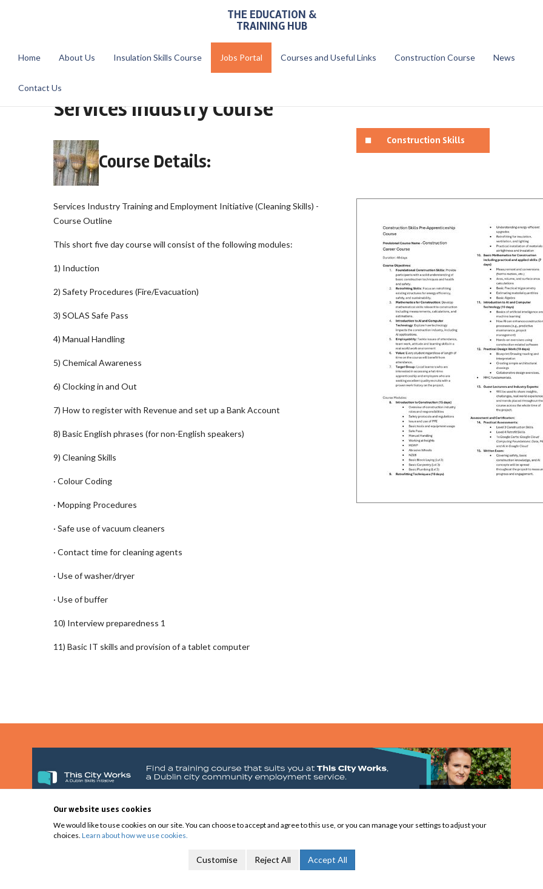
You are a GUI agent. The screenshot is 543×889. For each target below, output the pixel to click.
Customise (217, 859)
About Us (77, 57)
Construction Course (435, 57)
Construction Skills (426, 140)
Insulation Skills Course (157, 57)
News (504, 57)
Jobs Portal (241, 57)
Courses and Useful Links (328, 57)
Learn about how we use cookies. (135, 835)
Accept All (327, 859)
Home (29, 57)
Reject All (273, 859)
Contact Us (40, 88)
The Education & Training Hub (271, 20)
